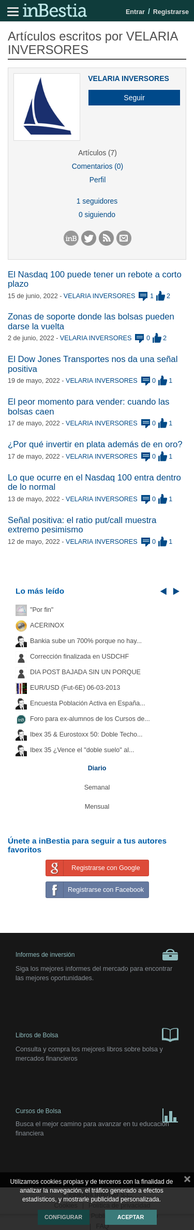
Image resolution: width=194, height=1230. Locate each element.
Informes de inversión (97, 954)
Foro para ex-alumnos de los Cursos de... (90, 719)
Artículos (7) (97, 153)
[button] (130, 97)
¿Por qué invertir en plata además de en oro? (95, 444)
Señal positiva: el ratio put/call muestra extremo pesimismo (82, 524)
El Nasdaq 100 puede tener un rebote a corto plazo (95, 279)
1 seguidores (97, 201)
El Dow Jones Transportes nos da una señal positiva (92, 363)
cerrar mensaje (187, 1181)
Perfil (97, 180)
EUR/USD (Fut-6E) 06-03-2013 (75, 687)
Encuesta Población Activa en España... (87, 703)
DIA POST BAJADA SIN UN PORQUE (85, 672)
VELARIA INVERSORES (128, 78)
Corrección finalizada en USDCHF (79, 656)
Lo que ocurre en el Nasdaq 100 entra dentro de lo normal (94, 482)
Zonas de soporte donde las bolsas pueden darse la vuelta (91, 321)
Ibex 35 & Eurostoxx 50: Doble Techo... (86, 734)
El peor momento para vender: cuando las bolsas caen (89, 406)
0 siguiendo (97, 214)
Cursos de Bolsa (97, 1113)
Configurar (63, 1217)
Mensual (97, 806)
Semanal (97, 787)
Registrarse (171, 12)
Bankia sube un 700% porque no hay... (86, 641)
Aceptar (130, 1217)
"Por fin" (41, 609)
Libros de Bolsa (97, 1034)
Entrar (135, 12)
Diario (97, 768)
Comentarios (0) (97, 166)
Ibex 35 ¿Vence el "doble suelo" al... (82, 750)
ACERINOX (47, 625)
